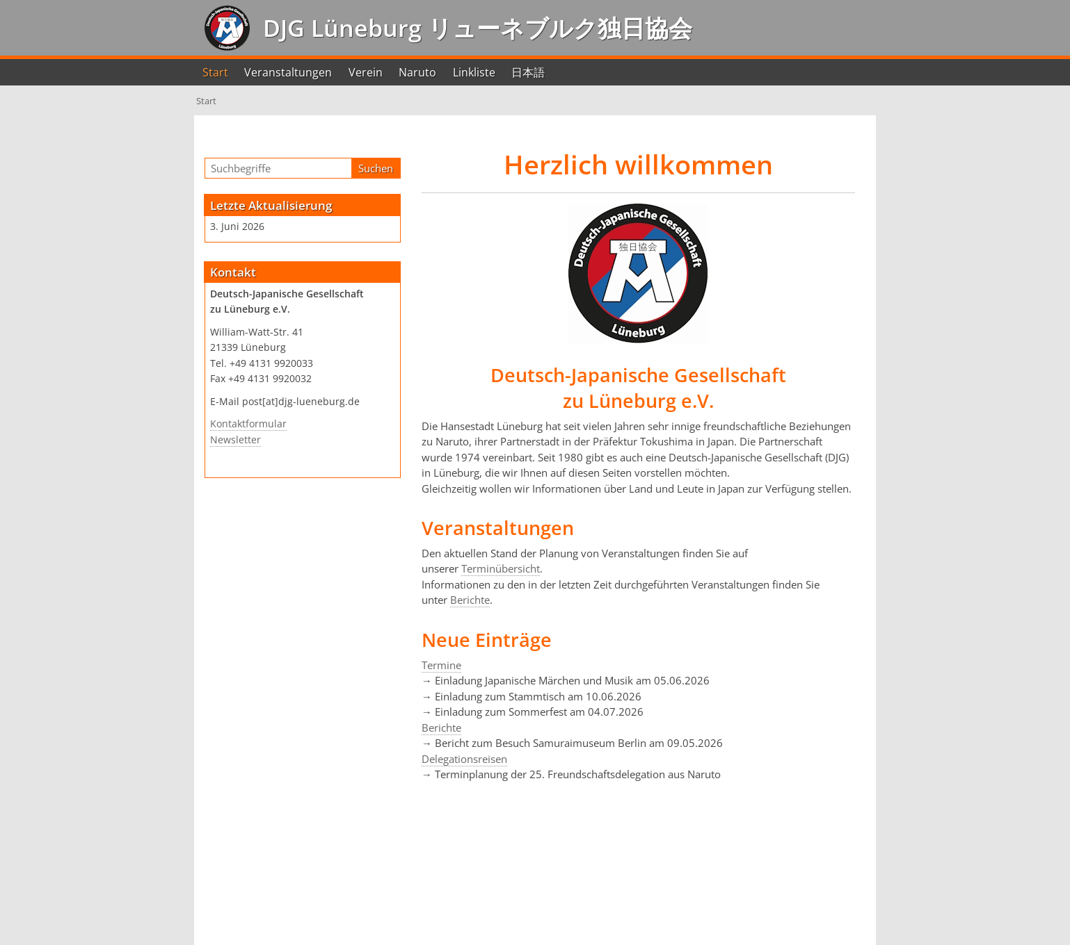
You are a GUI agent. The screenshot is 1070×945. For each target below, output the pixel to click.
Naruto (417, 72)
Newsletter (235, 440)
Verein (366, 72)
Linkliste (474, 72)
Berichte (470, 600)
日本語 (528, 72)
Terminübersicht (500, 568)
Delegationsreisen (464, 759)
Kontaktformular (248, 424)
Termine (441, 665)
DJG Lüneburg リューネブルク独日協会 (474, 28)
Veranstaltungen (288, 72)
